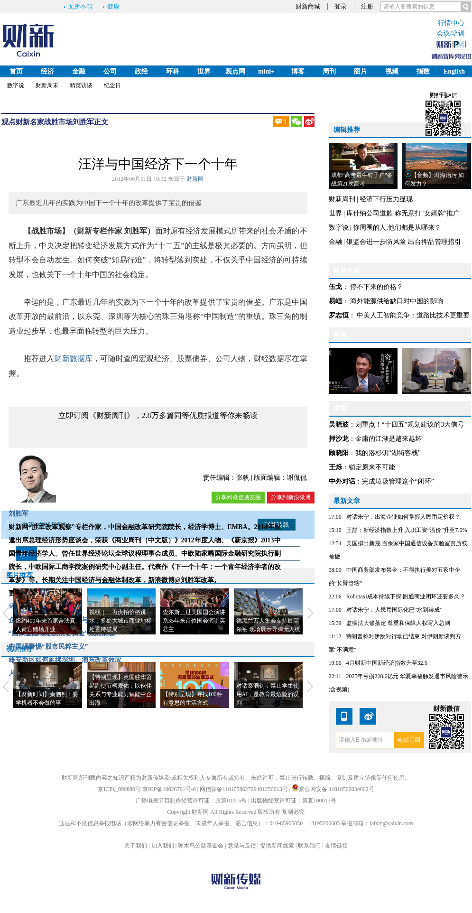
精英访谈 (81, 85)
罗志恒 (339, 315)
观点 (8, 122)
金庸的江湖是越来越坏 (388, 438)
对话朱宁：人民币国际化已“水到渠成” (394, 609)
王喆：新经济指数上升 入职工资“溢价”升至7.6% (406, 530)
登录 (340, 6)
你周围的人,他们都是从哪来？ (397, 227)
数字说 (15, 85)
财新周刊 (342, 199)
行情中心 (451, 23)
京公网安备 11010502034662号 (333, 789)
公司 (110, 71)
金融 (78, 71)
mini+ (266, 71)
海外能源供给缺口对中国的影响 (396, 301)
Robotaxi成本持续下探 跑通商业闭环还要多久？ (405, 596)
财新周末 (47, 85)
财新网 (195, 179)
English (454, 71)
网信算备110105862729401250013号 (244, 789)
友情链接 (336, 845)
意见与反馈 (242, 845)
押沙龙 (339, 438)
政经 (141, 71)
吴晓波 (339, 424)
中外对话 (342, 481)
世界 (204, 71)
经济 (47, 71)
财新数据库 (73, 358)
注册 (367, 6)
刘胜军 (83, 122)
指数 (423, 71)
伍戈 (335, 286)
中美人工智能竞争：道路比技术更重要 (413, 315)
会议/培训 (451, 33)
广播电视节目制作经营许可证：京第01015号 (191, 800)
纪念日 (112, 85)
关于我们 (135, 845)
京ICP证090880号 (119, 789)
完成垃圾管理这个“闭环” (398, 481)
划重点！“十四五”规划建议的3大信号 (409, 424)
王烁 (335, 467)
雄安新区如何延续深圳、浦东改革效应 (65, 659)
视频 (391, 71)
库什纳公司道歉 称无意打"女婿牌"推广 (403, 213)
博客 (298, 71)
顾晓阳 (339, 452)
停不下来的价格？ (376, 286)
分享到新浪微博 (291, 497)
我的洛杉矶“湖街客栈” (388, 452)
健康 (113, 6)
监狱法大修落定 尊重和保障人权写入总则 (398, 623)
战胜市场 (58, 122)
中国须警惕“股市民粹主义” (48, 646)
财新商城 (308, 6)
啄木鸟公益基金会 (201, 845)
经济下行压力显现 (386, 199)
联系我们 (309, 845)
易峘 (335, 301)
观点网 (235, 71)
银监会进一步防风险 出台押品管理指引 (403, 241)
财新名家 (30, 122)
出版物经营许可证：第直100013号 (293, 800)
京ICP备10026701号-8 (169, 789)
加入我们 (162, 845)
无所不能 (80, 6)
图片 (360, 71)
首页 (16, 71)
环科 (172, 71)
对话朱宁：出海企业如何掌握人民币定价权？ (403, 516)
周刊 (329, 71)
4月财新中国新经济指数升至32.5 (386, 663)
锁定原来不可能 (372, 467)
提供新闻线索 (277, 845)
